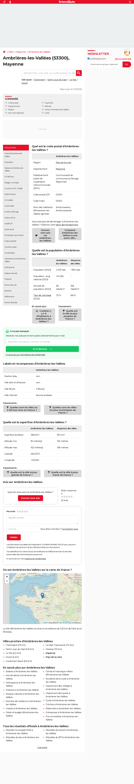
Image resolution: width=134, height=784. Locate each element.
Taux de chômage (42, 295)
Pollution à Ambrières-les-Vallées (22, 690)
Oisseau (50, 649)
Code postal (13, 103)
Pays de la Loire (63, 162)
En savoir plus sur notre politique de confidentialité (25, 355)
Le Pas (73, 79)
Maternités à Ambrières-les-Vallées (63, 708)
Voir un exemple (123, 58)
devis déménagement (67, 224)
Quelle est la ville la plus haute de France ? (64, 473)
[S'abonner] (109, 64)
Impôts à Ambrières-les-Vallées (21, 708)
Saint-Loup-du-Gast (57, 79)
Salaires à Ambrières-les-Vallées (21, 671)
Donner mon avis (30, 498)
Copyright (42, 747)
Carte (47, 113)
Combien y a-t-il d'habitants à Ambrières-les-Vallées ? (44, 316)
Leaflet (45, 623)
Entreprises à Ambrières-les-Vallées (64, 712)
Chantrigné (39, 79)
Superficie (49, 103)
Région (11, 109)
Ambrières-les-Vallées (39, 52)
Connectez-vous (70, 529)
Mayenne (21, 52)
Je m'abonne (40, 349)
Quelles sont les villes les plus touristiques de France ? (63, 410)
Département (14, 106)
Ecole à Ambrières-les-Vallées (60, 700)
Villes (10, 52)
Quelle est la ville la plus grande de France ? (23, 473)
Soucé (25, 83)
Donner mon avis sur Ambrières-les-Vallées (45, 235)
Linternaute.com (97, 58)
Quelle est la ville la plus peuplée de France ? (70, 315)
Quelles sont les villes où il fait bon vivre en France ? (22, 408)
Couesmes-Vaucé (14, 661)
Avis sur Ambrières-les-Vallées (57, 109)
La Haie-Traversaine (55, 645)
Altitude (48, 106)
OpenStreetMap (64, 623)
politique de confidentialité (35, 559)
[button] (42, 596)
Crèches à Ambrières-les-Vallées (62, 704)
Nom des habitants (16, 113)
